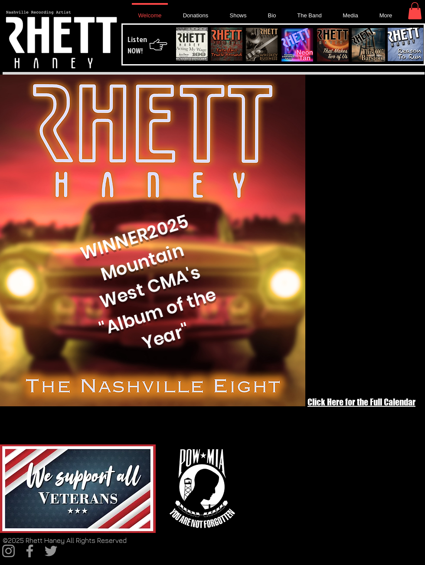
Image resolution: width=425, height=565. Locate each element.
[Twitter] (50, 550)
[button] (415, 10)
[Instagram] (8, 550)
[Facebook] (29, 550)
